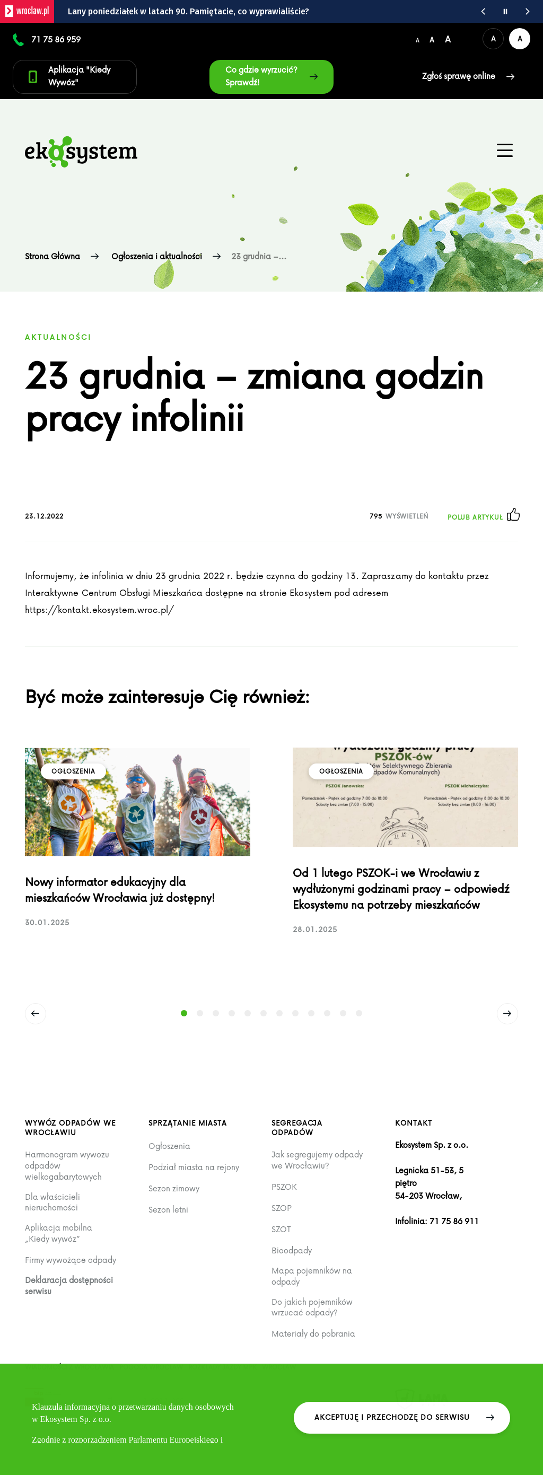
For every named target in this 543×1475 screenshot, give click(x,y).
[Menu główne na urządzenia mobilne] (505, 151)
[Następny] (507, 1013)
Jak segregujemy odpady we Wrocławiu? (317, 1160)
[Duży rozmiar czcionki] (448, 38)
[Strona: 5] (247, 1013)
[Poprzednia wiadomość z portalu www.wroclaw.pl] (483, 11)
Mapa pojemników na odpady (312, 1276)
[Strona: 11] (343, 1013)
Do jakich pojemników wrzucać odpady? (312, 1307)
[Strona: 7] (279, 1013)
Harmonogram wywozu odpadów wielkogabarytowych (67, 1165)
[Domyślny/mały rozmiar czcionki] (417, 38)
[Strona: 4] (232, 1013)
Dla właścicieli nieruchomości (52, 1202)
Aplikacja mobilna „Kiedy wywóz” (58, 1233)
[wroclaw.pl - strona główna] (27, 11)
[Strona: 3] (216, 1013)
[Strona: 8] (295, 1013)
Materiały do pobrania (313, 1333)
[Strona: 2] (200, 1013)
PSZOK (284, 1186)
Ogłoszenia (169, 1146)
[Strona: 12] (359, 1013)
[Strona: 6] (263, 1013)
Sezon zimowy (173, 1188)
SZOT (281, 1229)
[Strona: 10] (327, 1013)
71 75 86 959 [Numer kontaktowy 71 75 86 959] (56, 39)
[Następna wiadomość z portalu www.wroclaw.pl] (527, 11)
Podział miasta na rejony (193, 1167)
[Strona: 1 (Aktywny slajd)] (184, 1013)
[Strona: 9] (311, 1013)
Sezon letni (168, 1209)
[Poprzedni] (35, 1013)
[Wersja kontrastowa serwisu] (519, 38)
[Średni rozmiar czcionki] (432, 38)
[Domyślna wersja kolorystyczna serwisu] (493, 38)
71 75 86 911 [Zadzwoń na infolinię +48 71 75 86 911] (454, 1221)
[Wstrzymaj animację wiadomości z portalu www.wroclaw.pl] (505, 11)
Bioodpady (292, 1250)
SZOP (282, 1208)
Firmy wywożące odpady (70, 1260)
